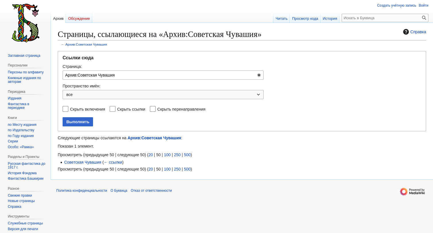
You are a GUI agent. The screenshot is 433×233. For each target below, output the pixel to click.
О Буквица (119, 191)
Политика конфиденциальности (81, 191)
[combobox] (163, 75)
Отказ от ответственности (151, 191)
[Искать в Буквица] (385, 18)
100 (167, 154)
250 (177, 154)
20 (150, 154)
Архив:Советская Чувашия (86, 44)
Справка (414, 32)
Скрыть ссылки (131, 109)
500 (187, 154)
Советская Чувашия (82, 162)
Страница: (72, 66)
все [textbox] (69, 94)
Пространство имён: (81, 86)
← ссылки (113, 162)
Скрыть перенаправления (181, 109)
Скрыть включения (87, 109)
